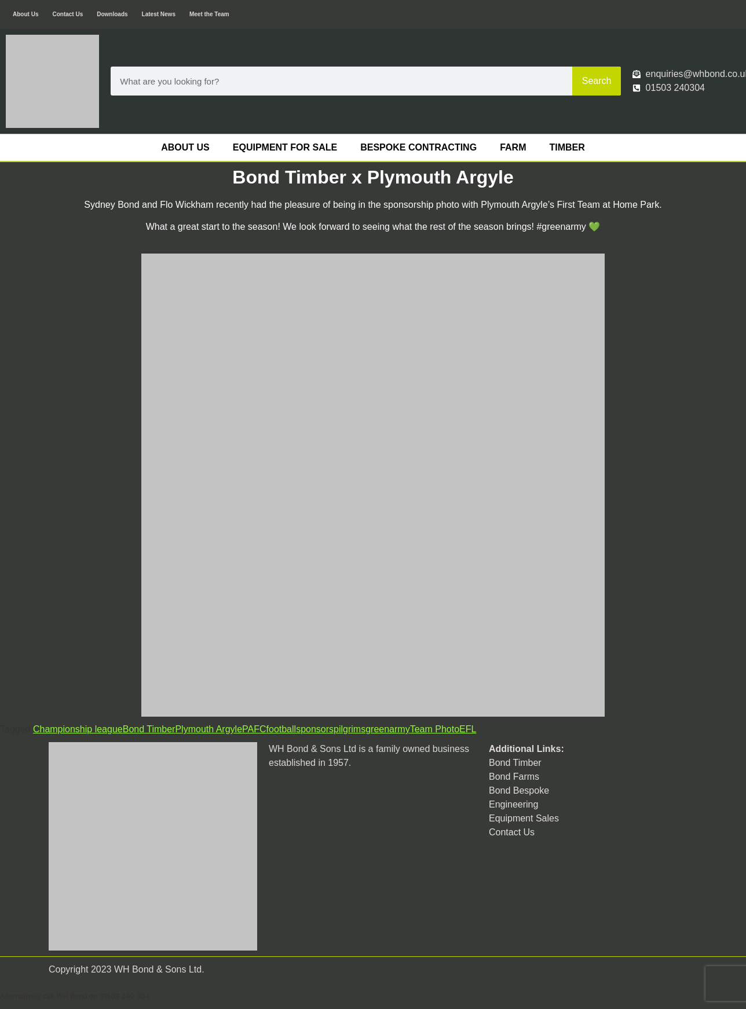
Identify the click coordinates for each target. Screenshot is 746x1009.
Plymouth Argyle (208, 729)
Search (597, 81)
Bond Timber (149, 729)
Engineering (513, 804)
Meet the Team (209, 14)
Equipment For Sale (285, 147)
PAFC (254, 729)
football (281, 729)
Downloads (112, 14)
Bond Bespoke (519, 790)
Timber (566, 147)
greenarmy (387, 729)
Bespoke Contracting (418, 147)
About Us (25, 14)
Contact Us (67, 14)
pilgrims (349, 729)
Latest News (158, 14)
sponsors (315, 729)
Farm (513, 147)
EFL (467, 729)
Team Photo (434, 729)
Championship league (78, 729)
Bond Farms (514, 776)
